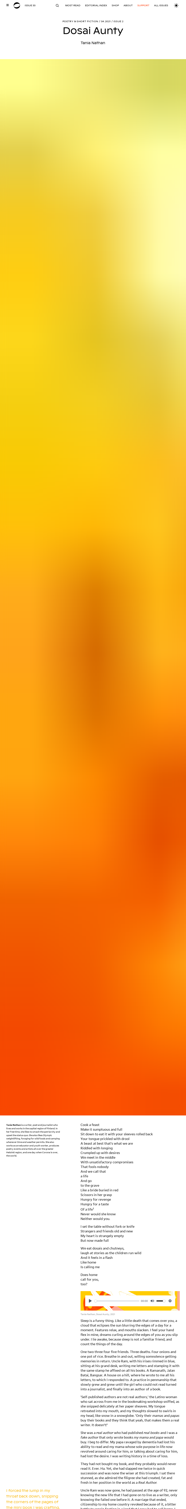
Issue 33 (30, 5)
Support (143, 5)
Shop (115, 5)
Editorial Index (96, 5)
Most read (72, 5)
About (128, 5)
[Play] (90, 1300)
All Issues (161, 5)
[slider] (116, 1301)
